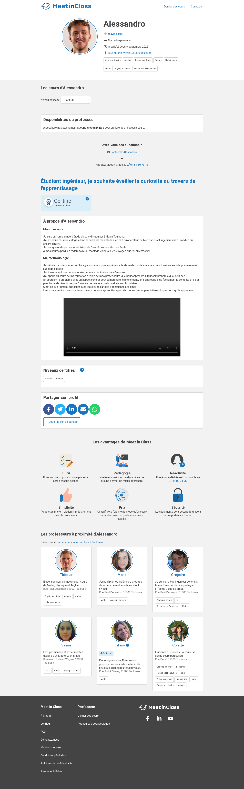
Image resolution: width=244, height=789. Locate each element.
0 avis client (113, 34)
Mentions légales (51, 747)
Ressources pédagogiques (94, 723)
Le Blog (45, 723)
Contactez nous (50, 739)
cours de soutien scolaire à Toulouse (81, 542)
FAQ (43, 731)
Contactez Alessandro (122, 152)
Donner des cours (174, 6)
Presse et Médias (51, 771)
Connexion (197, 6)
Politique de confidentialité (57, 763)
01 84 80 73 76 (137, 164)
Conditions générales (53, 755)
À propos (46, 715)
